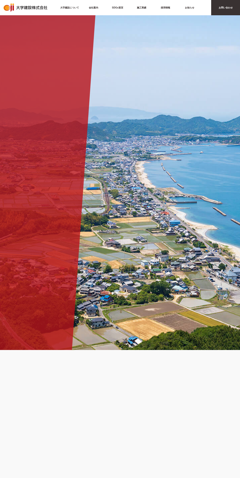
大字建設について (69, 7)
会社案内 (93, 7)
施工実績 (141, 7)
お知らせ (189, 7)
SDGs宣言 (117, 7)
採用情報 (165, 7)
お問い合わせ (226, 7)
